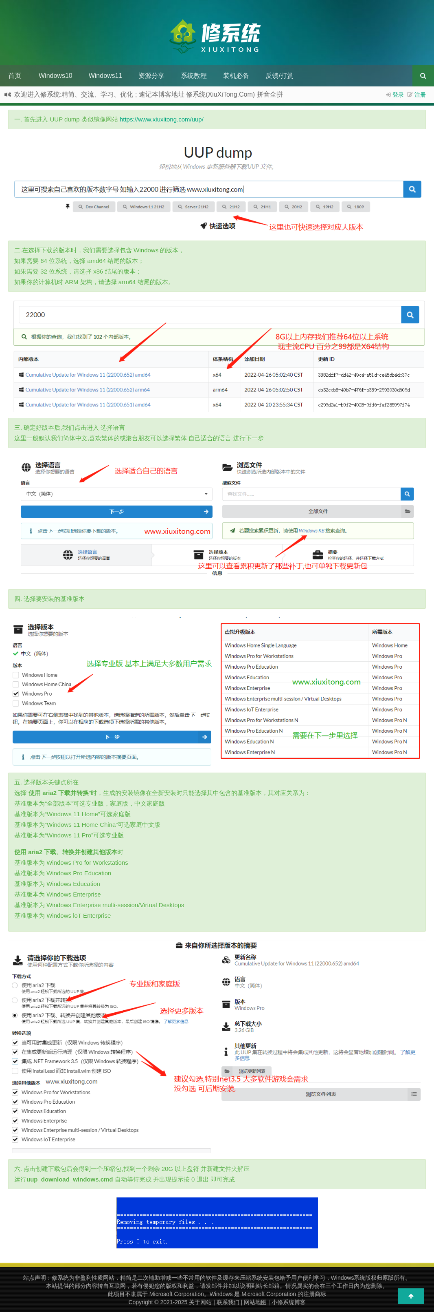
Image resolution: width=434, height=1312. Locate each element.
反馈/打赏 (279, 75)
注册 (420, 94)
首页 (14, 75)
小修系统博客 (289, 1302)
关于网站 (200, 1302)
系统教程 (194, 75)
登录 (398, 94)
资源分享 (151, 75)
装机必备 (236, 75)
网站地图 (255, 1302)
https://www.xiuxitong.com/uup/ (162, 119)
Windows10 (55, 75)
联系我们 (228, 1302)
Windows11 (106, 75)
